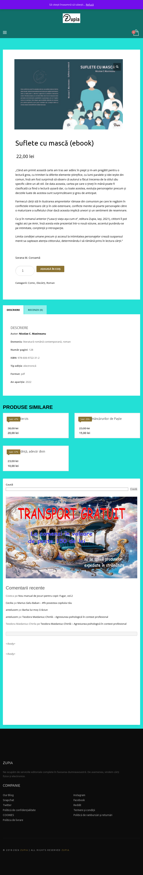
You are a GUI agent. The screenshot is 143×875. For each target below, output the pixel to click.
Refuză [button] (90, 4)
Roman (50, 283)
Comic (31, 283)
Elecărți (40, 283)
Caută (9, 484)
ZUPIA (24, 850)
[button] (117, 67)
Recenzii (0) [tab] (35, 310)
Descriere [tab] (13, 310)
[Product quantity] (25, 271)
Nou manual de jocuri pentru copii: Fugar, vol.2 (45, 596)
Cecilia (9, 603)
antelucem (12, 609)
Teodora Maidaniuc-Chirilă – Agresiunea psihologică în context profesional (65, 617)
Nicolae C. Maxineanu (32, 333)
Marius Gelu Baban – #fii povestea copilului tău (44, 603)
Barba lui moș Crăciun (35, 609)
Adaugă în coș (50, 269)
